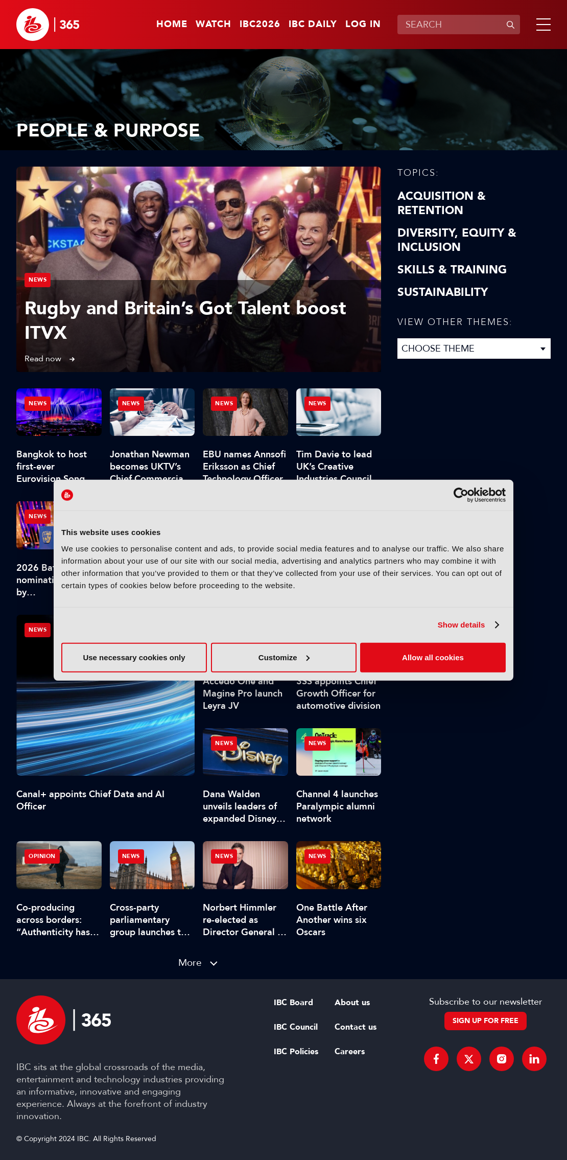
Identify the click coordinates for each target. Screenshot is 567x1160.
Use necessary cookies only (134, 657)
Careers (350, 1051)
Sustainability (442, 292)
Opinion (42, 856)
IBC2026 (260, 24)
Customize (284, 657)
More (190, 962)
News (37, 280)
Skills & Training (452, 269)
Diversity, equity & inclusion (456, 240)
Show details (461, 624)
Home (171, 24)
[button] (541, 24)
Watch (213, 24)
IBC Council (296, 1027)
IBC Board (293, 1002)
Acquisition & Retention (441, 203)
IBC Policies (296, 1051)
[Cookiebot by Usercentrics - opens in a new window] (461, 495)
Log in (363, 24)
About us (352, 1002)
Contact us (355, 1027)
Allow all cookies (433, 657)
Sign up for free (485, 1021)
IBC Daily (313, 24)
